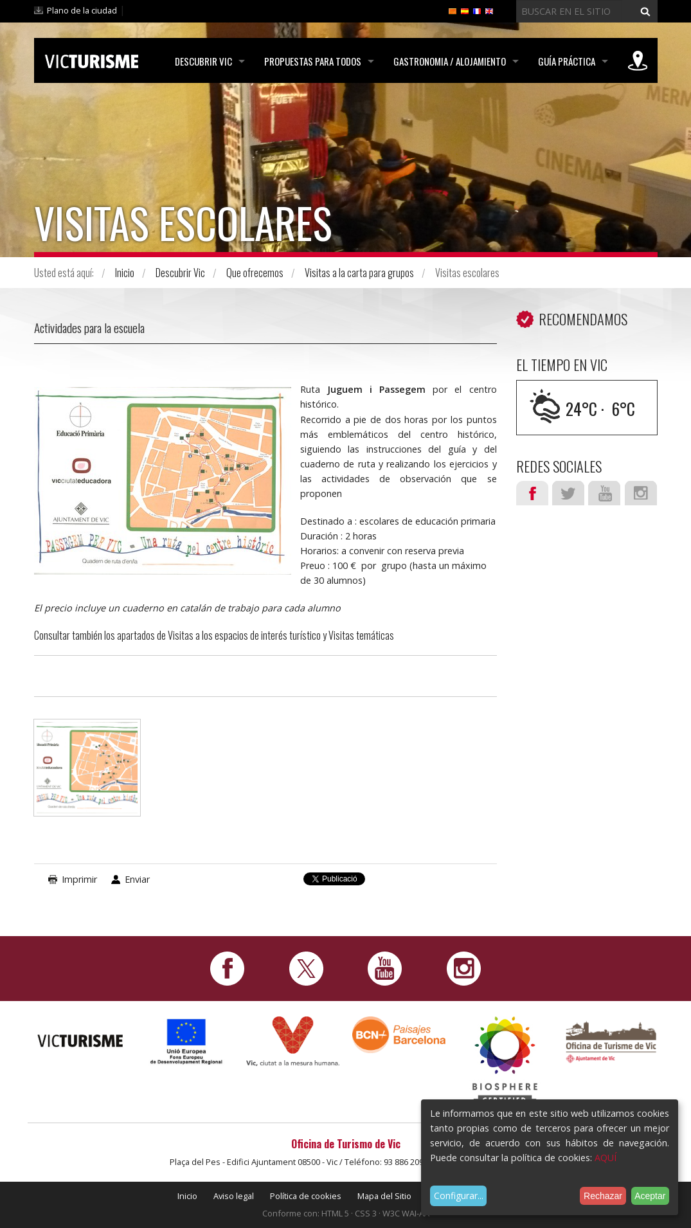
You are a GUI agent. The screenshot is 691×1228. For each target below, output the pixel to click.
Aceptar (649, 1196)
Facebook (532, 493)
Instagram (641, 493)
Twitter (568, 493)
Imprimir (79, 879)
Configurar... (458, 1195)
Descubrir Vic (203, 61)
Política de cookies (305, 1196)
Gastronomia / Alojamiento (449, 61)
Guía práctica (566, 61)
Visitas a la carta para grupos (359, 272)
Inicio (124, 272)
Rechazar (603, 1196)
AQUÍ (605, 1157)
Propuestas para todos (312, 61)
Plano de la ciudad (82, 10)
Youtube (604, 493)
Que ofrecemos (254, 272)
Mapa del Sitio (384, 1196)
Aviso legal (233, 1196)
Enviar (137, 879)
